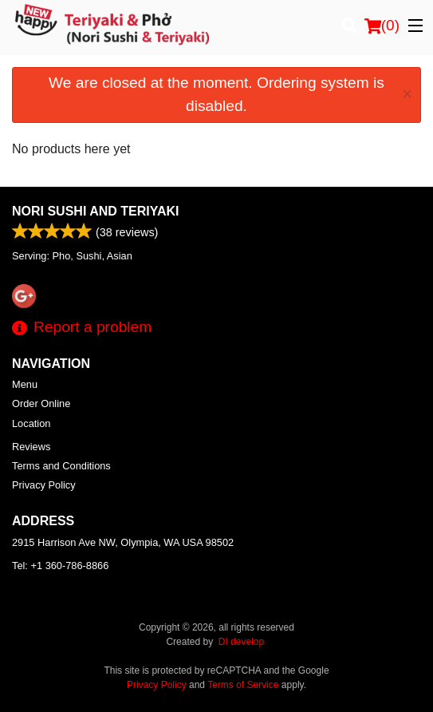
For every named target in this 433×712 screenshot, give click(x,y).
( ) (382, 26)
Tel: (60, 566)
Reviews (31, 447)
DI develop (241, 641)
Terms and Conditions (61, 466)
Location (31, 423)
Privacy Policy (44, 485)
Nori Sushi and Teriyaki (95, 211)
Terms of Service (242, 684)
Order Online (41, 403)
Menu (24, 384)
